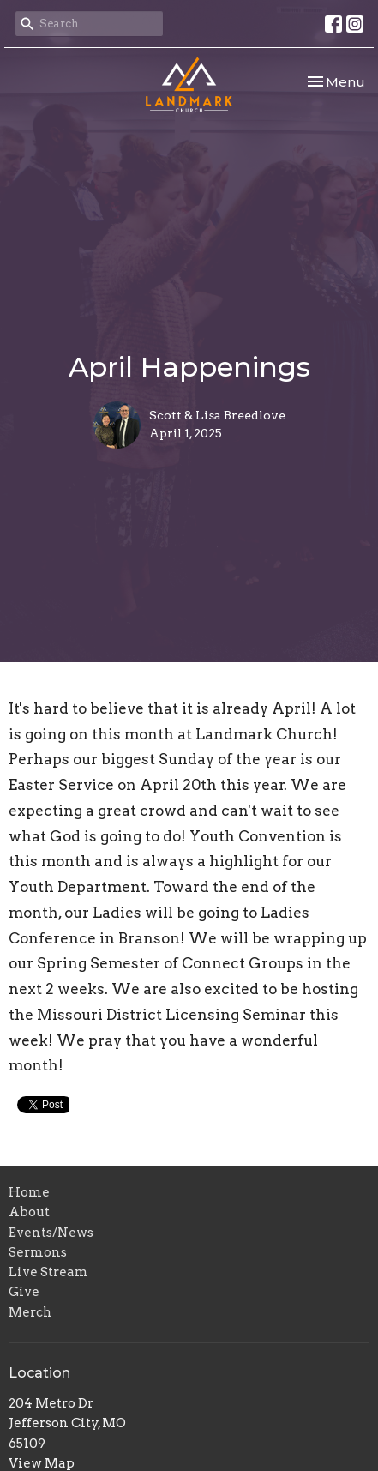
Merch (30, 1312)
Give (24, 1291)
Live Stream (48, 1272)
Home (29, 1192)
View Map (42, 1463)
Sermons (38, 1252)
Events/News (51, 1232)
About (29, 1212)
